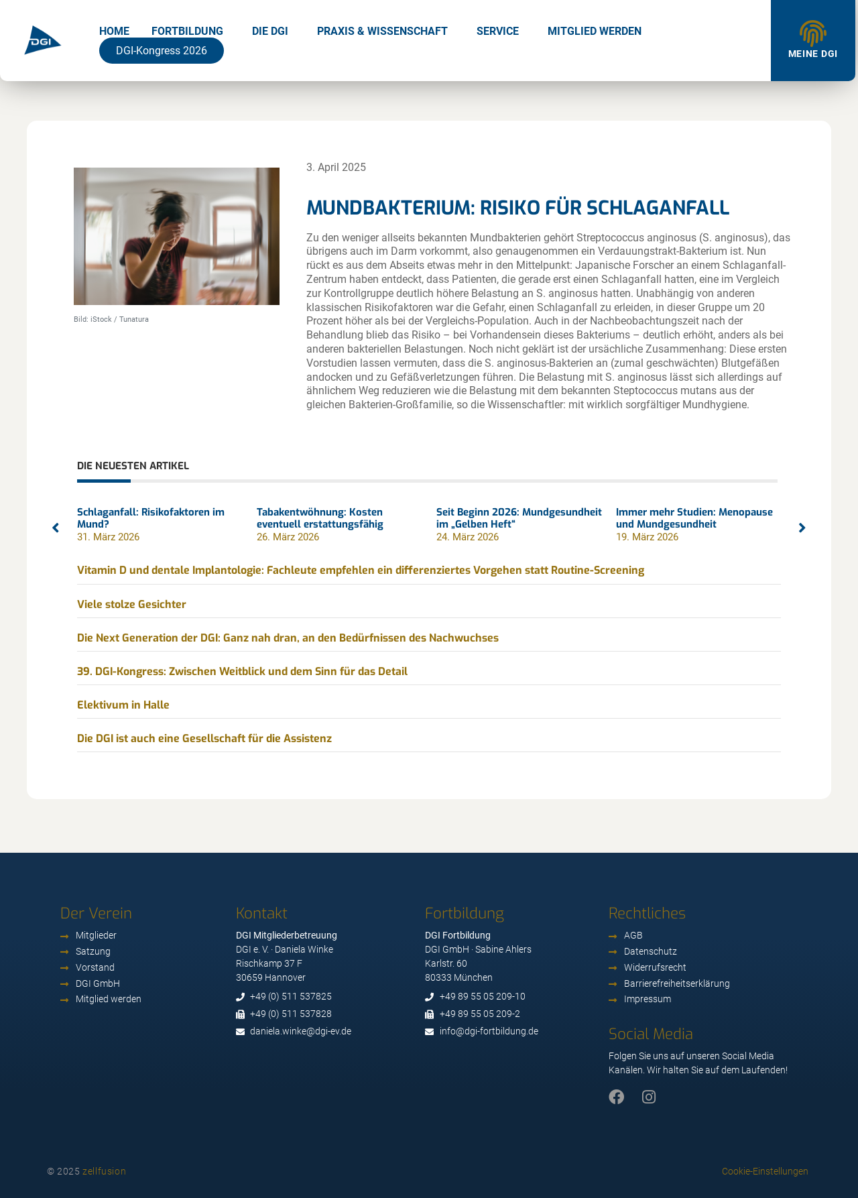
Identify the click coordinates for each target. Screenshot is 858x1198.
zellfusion (104, 1171)
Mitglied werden (594, 31)
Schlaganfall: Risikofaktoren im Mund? (151, 518)
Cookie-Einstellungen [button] (765, 1171)
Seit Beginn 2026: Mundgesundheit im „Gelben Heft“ (519, 518)
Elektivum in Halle (123, 705)
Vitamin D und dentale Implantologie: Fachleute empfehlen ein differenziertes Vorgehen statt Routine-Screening (360, 570)
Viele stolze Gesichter (131, 604)
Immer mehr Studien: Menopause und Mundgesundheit (694, 518)
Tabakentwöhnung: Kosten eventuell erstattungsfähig (320, 518)
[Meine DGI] (813, 33)
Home (114, 31)
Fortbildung (187, 31)
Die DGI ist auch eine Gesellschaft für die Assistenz (204, 738)
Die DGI (270, 31)
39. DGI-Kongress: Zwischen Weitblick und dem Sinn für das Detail (242, 671)
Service (498, 31)
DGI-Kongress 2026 (161, 50)
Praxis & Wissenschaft (382, 31)
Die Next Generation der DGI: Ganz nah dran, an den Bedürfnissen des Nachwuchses (288, 638)
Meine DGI (813, 53)
